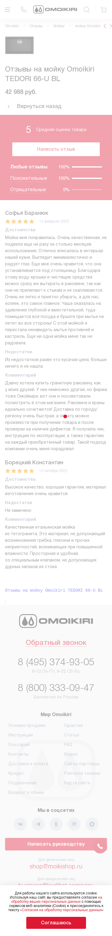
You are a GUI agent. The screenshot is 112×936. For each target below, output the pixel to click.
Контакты (18, 754)
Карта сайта (77, 782)
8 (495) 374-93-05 (56, 662)
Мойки (59, 26)
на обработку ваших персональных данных (56, 899)
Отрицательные (28, 189)
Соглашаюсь (56, 922)
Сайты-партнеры (81, 763)
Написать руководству (56, 844)
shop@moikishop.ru (56, 866)
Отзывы (36, 26)
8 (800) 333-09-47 (56, 688)
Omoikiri (12, 26)
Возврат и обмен (26, 792)
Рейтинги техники (82, 773)
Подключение (22, 782)
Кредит (16, 773)
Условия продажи (26, 725)
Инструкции (20, 735)
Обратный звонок (56, 643)
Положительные (28, 178)
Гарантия (73, 725)
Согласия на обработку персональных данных (62, 910)
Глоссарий (19, 744)
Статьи (71, 735)
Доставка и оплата (28, 763)
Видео (71, 754)
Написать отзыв (56, 149)
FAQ (68, 744)
